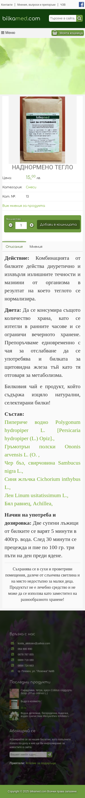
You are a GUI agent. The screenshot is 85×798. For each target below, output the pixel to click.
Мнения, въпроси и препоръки (36, 4)
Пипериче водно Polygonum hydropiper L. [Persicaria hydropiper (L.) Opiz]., (42, 430)
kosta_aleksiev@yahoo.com (34, 648)
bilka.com (21, 19)
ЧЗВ (63, 4)
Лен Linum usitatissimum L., (37, 495)
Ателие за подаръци (41, 758)
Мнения (35, 246)
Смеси (31, 187)
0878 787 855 (27, 658)
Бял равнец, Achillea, (29, 503)
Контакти (6, 4)
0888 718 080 (27, 663)
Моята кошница (71, 33)
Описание (14, 246)
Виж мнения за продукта (23, 206)
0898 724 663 (27, 669)
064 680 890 (26, 653)
